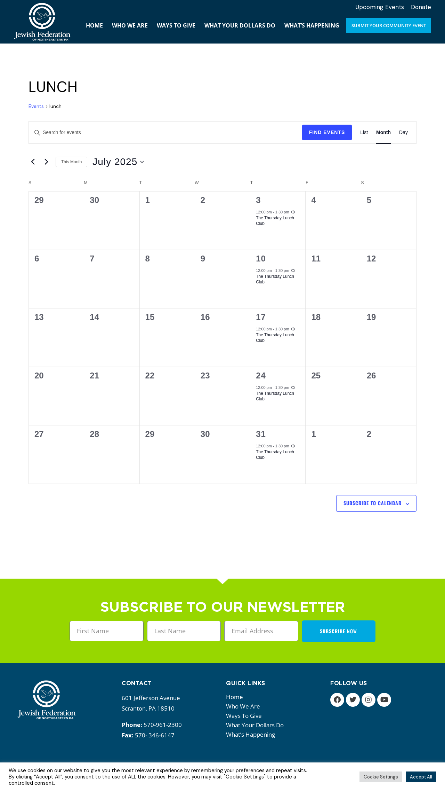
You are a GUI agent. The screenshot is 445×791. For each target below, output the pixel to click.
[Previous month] (33, 162)
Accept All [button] (421, 777)
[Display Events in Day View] (403, 132)
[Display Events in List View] (364, 132)
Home (234, 697)
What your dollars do (256, 725)
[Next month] (46, 162)
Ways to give (245, 716)
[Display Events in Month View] (383, 132)
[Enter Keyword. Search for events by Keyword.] (165, 132)
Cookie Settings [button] (381, 777)
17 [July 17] (261, 317)
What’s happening (252, 734)
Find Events (327, 132)
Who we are (245, 706)
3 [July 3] (258, 200)
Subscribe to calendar (372, 503)
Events (36, 106)
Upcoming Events (380, 7)
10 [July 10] (261, 258)
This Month (71, 161)
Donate (421, 7)
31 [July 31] (261, 434)
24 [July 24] (261, 375)
